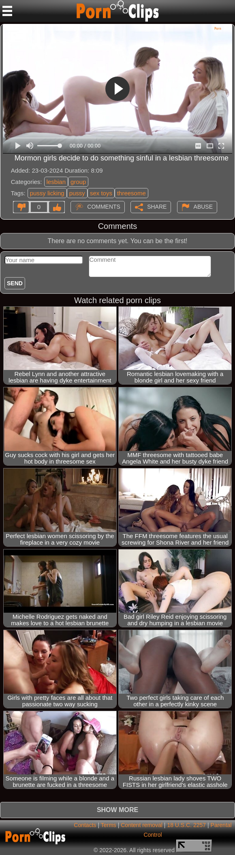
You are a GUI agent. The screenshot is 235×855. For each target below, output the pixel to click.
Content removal (141, 825)
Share (157, 206)
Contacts (85, 825)
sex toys (101, 193)
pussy (77, 193)
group (78, 181)
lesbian (56, 181)
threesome (131, 193)
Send (15, 283)
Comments (103, 206)
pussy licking (47, 193)
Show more (117, 809)
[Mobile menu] (7, 10)
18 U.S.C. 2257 (186, 825)
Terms (108, 825)
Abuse (203, 206)
